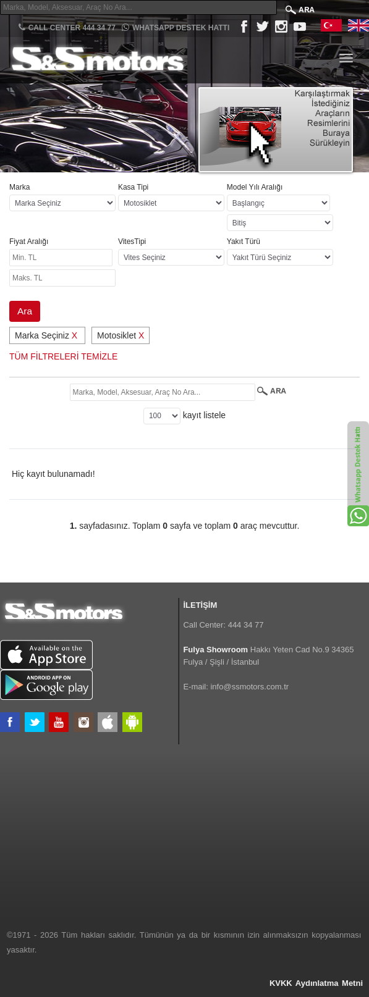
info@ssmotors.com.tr (249, 686)
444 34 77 (246, 624)
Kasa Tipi (133, 187)
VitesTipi (132, 241)
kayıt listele (204, 415)
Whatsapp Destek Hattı (175, 27)
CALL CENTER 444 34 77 (67, 27)
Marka (19, 187)
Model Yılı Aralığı (255, 187)
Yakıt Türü (243, 241)
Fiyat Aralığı (28, 241)
